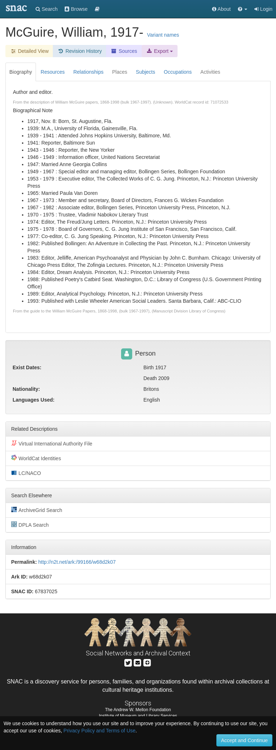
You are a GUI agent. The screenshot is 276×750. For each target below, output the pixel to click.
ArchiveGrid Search (36, 510)
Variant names (163, 35)
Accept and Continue (244, 740)
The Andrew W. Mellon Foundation (138, 709)
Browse (76, 9)
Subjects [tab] (145, 72)
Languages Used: (34, 400)
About (221, 9)
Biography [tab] (20, 72)
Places (119, 72)
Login (263, 9)
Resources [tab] (53, 72)
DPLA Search (30, 524)
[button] (242, 9)
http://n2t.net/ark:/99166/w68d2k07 (77, 562)
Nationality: (26, 389)
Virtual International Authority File (51, 443)
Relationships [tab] (88, 72)
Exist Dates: (27, 367)
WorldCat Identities (36, 458)
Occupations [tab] (178, 72)
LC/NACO (26, 473)
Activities (210, 72)
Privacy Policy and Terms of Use (99, 730)
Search (47, 9)
